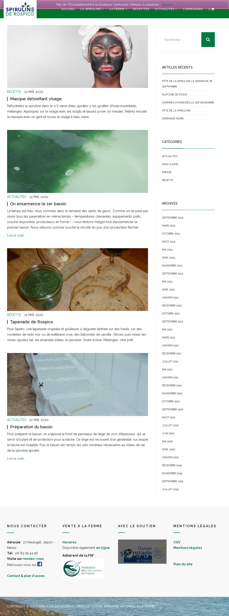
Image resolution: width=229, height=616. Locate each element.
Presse (167, 172)
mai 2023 (167, 281)
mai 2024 (167, 249)
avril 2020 (168, 449)
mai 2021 (167, 369)
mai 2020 (167, 441)
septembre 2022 (172, 321)
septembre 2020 (172, 409)
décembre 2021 (172, 353)
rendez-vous (33, 559)
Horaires (69, 542)
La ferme (117, 9)
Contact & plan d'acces (26, 576)
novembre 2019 (172, 473)
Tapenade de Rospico (31, 321)
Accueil (68, 9)
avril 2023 (168, 289)
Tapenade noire (173, 118)
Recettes (141, 9)
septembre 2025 (172, 217)
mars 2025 (168, 225)
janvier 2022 (170, 345)
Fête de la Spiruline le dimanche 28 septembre (187, 84)
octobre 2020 (171, 401)
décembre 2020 (172, 385)
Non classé (170, 164)
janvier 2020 (170, 457)
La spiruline (91, 9)
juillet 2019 (170, 489)
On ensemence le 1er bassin (38, 203)
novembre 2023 (172, 265)
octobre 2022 (171, 313)
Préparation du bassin (31, 426)
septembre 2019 (172, 481)
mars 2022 (168, 337)
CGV (176, 542)
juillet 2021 (170, 361)
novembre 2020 (172, 393)
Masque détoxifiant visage (36, 98)
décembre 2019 (172, 465)
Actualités (164, 9)
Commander (193, 9)
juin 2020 (168, 433)
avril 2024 (168, 257)
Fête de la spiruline (176, 110)
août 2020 (168, 417)
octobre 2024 (171, 233)
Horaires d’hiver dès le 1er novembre (188, 102)
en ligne (103, 548)
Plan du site (183, 564)
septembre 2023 (172, 273)
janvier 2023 (170, 297)
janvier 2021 (170, 377)
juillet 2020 (170, 425)
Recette (14, 92)
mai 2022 (167, 329)
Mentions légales (187, 548)
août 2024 (168, 241)
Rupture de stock (174, 94)
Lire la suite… (16, 235)
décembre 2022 (172, 305)
